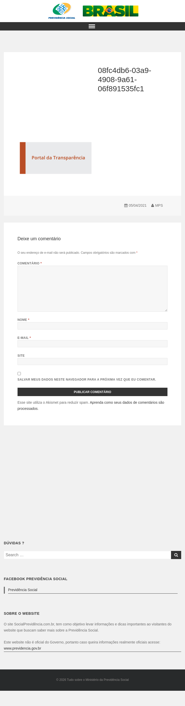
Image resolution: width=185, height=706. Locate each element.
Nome (23, 320)
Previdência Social (22, 590)
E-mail (24, 338)
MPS (159, 205)
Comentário (30, 263)
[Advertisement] (43, 193)
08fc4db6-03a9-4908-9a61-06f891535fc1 (124, 79)
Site (21, 355)
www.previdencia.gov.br (22, 648)
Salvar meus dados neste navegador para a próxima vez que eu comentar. (87, 379)
